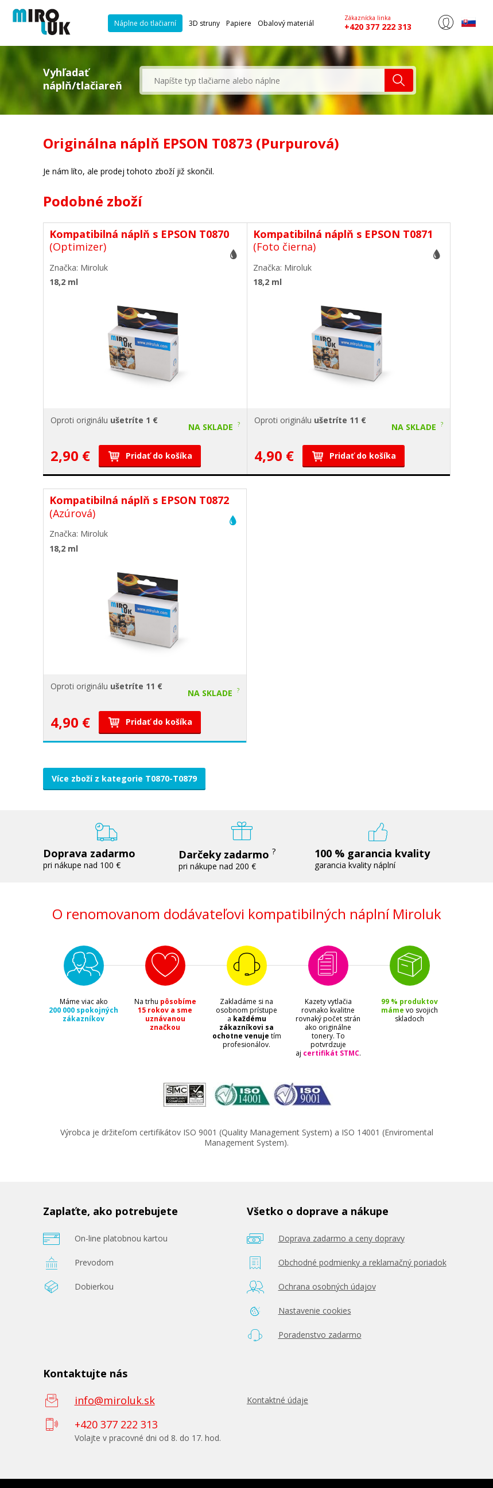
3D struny (204, 23)
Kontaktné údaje (277, 1400)
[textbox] (263, 80)
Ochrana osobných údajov (327, 1286)
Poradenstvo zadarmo (320, 1334)
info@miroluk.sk (115, 1400)
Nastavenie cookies (314, 1310)
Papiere (238, 23)
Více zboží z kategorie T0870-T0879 (124, 778)
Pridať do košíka (149, 455)
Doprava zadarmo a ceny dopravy (341, 1238)
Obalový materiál (286, 23)
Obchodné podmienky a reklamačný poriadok (362, 1262)
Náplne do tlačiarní (145, 23)
